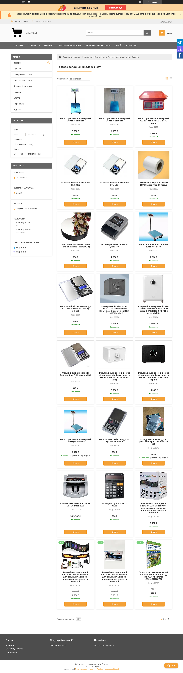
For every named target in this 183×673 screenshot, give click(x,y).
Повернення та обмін (98, 45)
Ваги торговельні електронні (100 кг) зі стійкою (75, 440)
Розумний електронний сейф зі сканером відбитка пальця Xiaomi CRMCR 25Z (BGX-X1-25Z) (114, 376)
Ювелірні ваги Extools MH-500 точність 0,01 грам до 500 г (75, 375)
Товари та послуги (71, 57)
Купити (75, 142)
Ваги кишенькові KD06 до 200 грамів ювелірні (114, 440)
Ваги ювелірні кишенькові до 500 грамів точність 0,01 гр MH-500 (75, 308)
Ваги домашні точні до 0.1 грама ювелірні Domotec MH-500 (154, 441)
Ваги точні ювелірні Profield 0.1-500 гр (75, 184)
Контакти (131, 45)
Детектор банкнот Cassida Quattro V (115, 245)
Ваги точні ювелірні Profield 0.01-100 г (114, 184)
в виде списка (171, 79)
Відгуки (17, 109)
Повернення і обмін (23, 74)
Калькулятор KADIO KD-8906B (114, 504)
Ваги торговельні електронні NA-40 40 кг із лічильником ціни (153, 120)
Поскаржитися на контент (85, 669)
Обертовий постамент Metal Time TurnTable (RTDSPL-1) (75, 245)
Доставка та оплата (69, 45)
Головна (18, 45)
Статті (17, 98)
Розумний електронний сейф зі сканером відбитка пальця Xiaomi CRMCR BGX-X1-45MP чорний (153, 376)
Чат (171, 665)
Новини (17, 92)
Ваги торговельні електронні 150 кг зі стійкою (114, 119)
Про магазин (11, 652)
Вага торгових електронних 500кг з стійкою (153, 245)
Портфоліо (19, 104)
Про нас (48, 45)
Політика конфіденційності (108, 669)
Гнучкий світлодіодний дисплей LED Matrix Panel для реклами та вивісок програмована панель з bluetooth (153, 508)
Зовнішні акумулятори (104, 645)
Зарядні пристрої (58, 645)
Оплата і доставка (14, 649)
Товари (32, 45)
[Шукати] (147, 33)
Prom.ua (105, 664)
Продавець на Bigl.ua (91, 667)
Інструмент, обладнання (94, 57)
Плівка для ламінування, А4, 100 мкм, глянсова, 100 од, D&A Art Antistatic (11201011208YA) (153, 575)
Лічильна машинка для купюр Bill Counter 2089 (75, 504)
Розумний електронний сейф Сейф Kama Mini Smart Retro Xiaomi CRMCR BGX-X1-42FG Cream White (153, 309)
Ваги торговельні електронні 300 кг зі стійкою (75, 119)
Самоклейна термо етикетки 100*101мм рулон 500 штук (154, 184)
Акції (118, 45)
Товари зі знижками (23, 86)
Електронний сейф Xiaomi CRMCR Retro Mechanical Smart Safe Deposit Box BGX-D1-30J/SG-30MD (114, 309)
